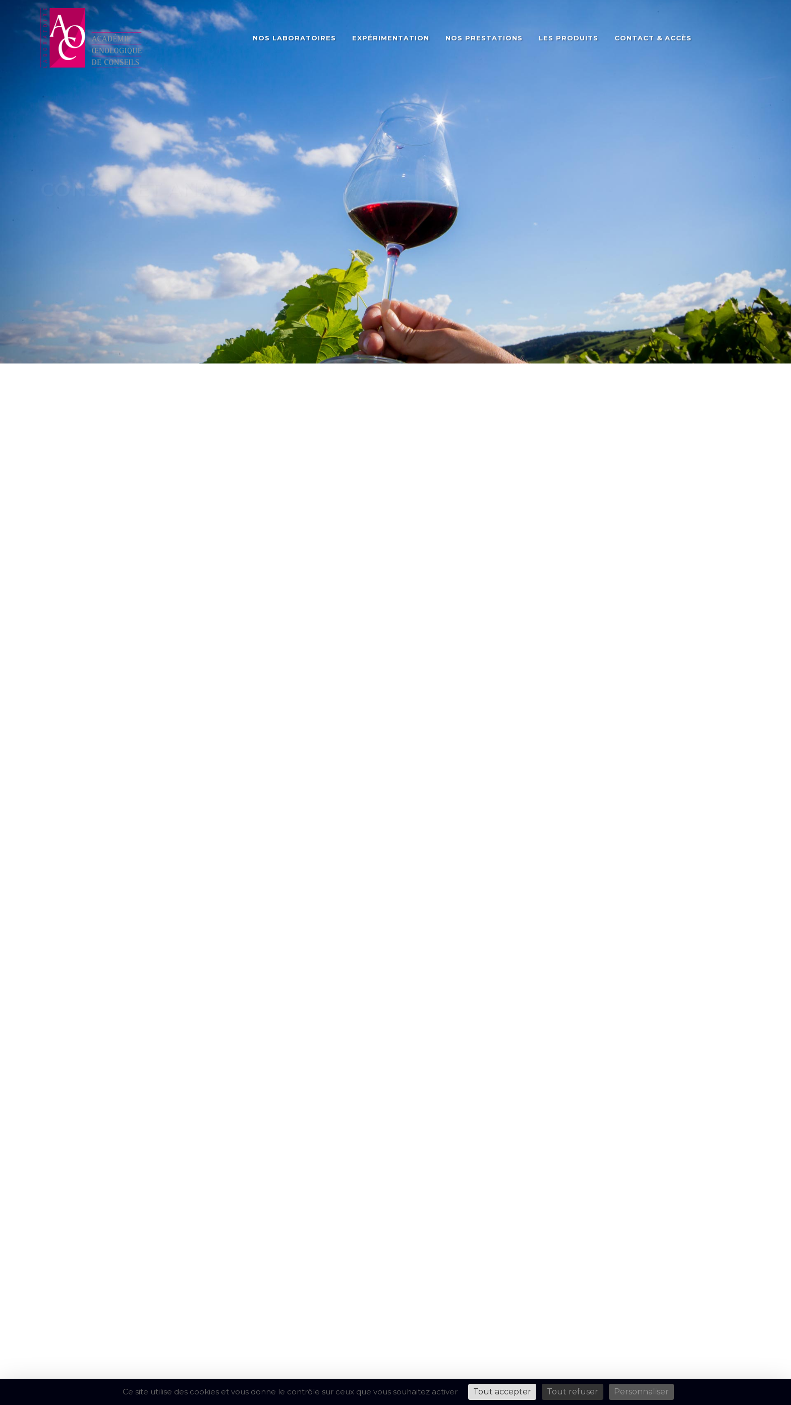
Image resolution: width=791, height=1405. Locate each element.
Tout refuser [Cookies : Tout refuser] (572, 1391)
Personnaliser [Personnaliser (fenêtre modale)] (641, 1391)
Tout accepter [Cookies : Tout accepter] (502, 1391)
